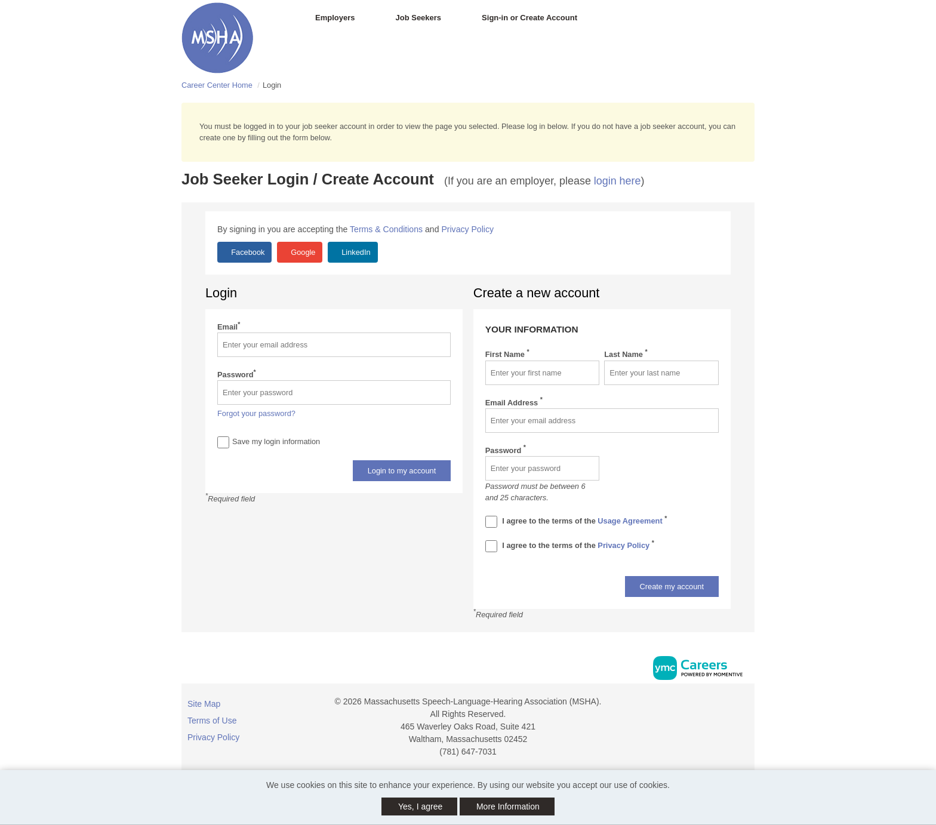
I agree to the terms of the (576, 521)
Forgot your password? (256, 413)
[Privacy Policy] (491, 546)
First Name (507, 354)
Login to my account (402, 470)
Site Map (203, 704)
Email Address (514, 402)
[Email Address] (602, 420)
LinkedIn (355, 252)
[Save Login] (223, 442)
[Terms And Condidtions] (491, 522)
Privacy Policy (467, 229)
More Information (508, 806)
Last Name (625, 354)
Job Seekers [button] (418, 17)
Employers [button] (335, 17)
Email (228, 326)
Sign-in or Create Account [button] (529, 17)
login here (617, 181)
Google (302, 252)
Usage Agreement (631, 520)
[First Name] (542, 373)
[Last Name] (661, 373)
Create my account (672, 586)
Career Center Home (217, 85)
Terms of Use (211, 720)
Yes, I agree (420, 806)
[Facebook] (744, 706)
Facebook (247, 252)
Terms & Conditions (386, 229)
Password (236, 374)
